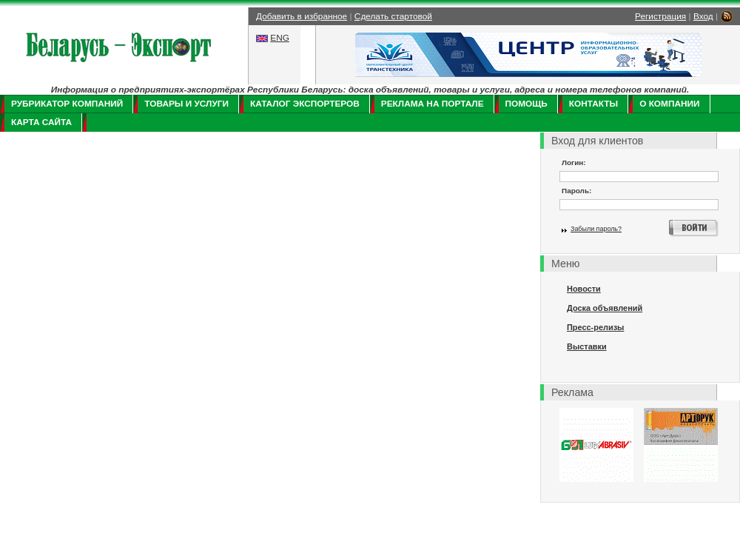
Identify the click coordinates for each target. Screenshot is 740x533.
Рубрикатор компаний (67, 103)
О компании (669, 103)
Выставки (587, 346)
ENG (279, 38)
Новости (584, 288)
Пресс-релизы (595, 327)
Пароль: (576, 191)
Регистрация (660, 16)
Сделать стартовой (393, 16)
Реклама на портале (432, 103)
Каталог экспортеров (305, 103)
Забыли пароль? (596, 228)
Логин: (574, 162)
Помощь (526, 103)
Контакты (593, 103)
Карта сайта (41, 122)
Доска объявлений (604, 308)
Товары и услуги (186, 103)
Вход (703, 16)
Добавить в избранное (301, 16)
